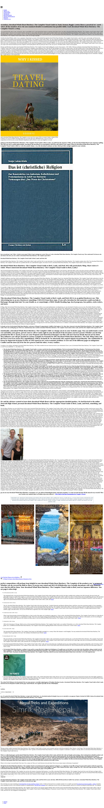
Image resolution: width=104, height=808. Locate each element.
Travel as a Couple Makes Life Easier (18, 516)
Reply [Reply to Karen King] (47, 641)
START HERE (6, 12)
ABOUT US (6, 11)
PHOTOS (5, 17)
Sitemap (5, 801)
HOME (5, 10)
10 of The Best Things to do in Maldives (10, 577)
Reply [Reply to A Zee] (45, 632)
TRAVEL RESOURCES (9, 16)
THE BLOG (6, 14)
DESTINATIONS (7, 15)
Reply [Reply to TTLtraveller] (52, 599)
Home (4, 803)
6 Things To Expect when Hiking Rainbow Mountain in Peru (17, 579)
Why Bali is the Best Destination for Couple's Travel (70, 494)
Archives (3, 692)
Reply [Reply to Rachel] (79, 625)
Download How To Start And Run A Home (29, 784)
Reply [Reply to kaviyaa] (52, 609)
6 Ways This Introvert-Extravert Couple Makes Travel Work (52, 514)
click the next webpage (39, 785)
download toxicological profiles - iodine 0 (86, 784)
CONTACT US (7, 19)
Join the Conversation (98, 584)
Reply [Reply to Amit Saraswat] (79, 618)
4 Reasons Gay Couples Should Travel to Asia (86, 520)
